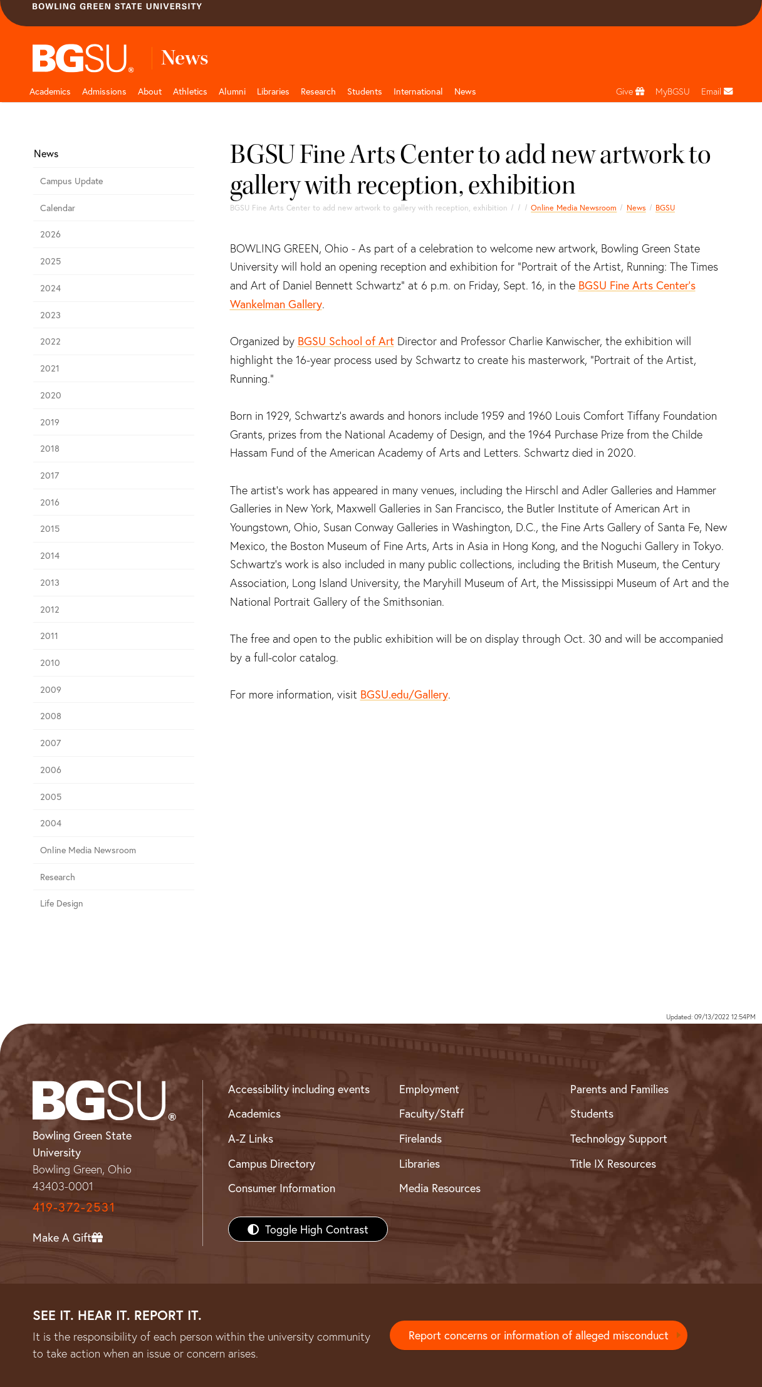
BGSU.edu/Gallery (404, 694)
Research (57, 877)
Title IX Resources (613, 1163)
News (636, 207)
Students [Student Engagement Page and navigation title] (364, 91)
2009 (50, 689)
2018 (50, 448)
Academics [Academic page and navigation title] (50, 91)
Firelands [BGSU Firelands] (420, 1138)
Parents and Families (619, 1088)
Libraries (273, 91)
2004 (50, 823)
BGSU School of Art (346, 340)
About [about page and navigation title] (150, 91)
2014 (50, 555)
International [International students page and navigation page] (418, 91)
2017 (49, 475)
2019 (50, 422)
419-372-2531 (74, 1206)
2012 (50, 609)
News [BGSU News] (465, 91)
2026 (50, 234)
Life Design (61, 903)
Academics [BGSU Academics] (254, 1113)
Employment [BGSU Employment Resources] (429, 1088)
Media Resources (440, 1187)
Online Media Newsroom (574, 207)
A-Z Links (250, 1138)
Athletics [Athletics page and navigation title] (190, 91)
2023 (50, 315)
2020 (50, 395)
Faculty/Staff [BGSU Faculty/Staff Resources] (431, 1113)
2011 (49, 636)
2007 (50, 743)
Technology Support (618, 1138)
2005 (50, 797)
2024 (50, 288)
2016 (50, 502)
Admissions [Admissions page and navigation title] (104, 91)
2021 (50, 368)
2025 (50, 261)
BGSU (665, 207)
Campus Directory (271, 1163)
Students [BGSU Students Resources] (591, 1113)
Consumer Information (281, 1187)
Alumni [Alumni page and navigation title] (232, 91)
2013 (50, 582)
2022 (50, 341)
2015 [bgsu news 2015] (50, 528)
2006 (50, 770)
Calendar (57, 208)
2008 (50, 716)
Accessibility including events (299, 1088)
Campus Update (71, 181)
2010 (50, 662)
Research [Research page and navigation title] (318, 91)
